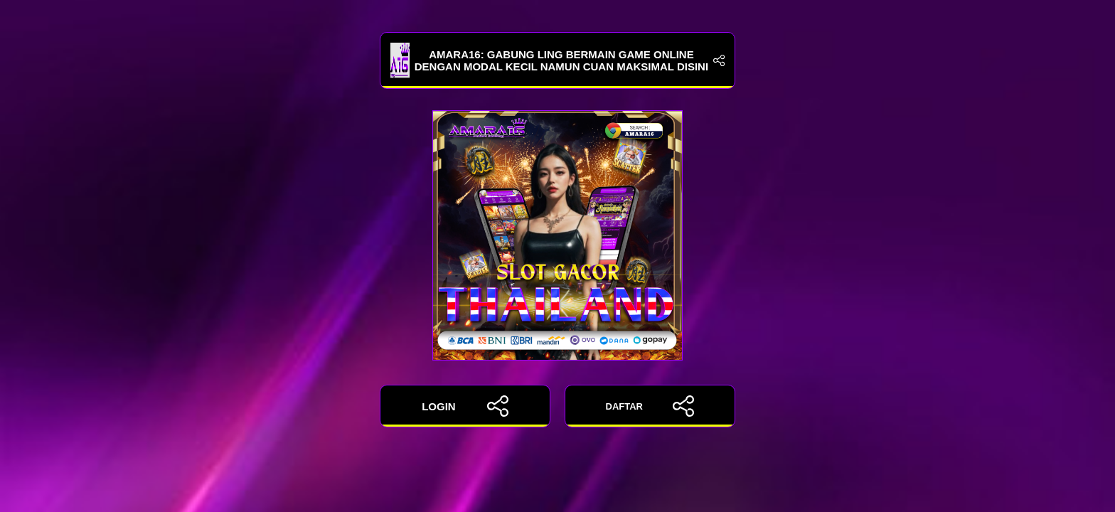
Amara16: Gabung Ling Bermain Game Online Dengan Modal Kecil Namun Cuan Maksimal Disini (557, 60)
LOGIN (465, 406)
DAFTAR (650, 406)
